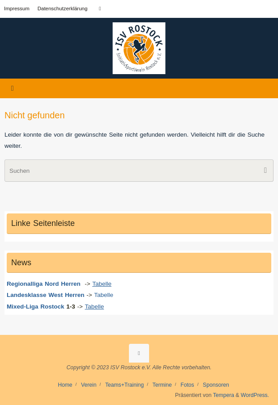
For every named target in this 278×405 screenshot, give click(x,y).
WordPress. (255, 395)
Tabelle (104, 295)
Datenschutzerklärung (63, 8)
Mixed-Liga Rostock (35, 306)
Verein (88, 385)
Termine (162, 385)
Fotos (187, 385)
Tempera (223, 395)
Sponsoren (216, 385)
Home (65, 385)
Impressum (17, 8)
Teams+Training (124, 385)
